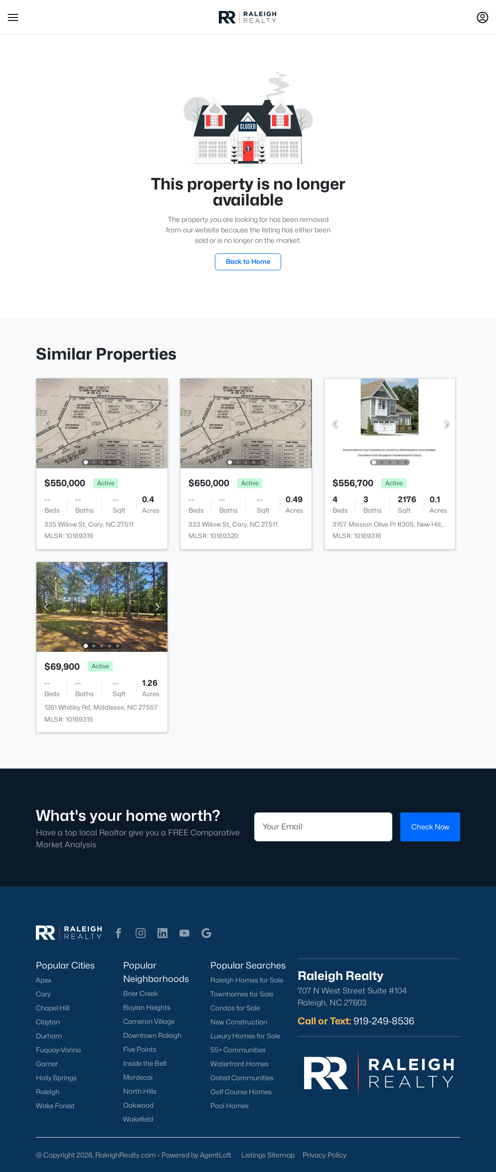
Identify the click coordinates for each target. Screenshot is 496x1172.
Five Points (140, 1049)
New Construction (238, 1022)
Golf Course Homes (241, 1092)
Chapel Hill (52, 1008)
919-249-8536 (383, 1021)
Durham (49, 1036)
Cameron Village (148, 1021)
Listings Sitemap (268, 1155)
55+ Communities (238, 1050)
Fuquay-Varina (58, 1050)
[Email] (323, 826)
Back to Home (248, 261)
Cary (43, 994)
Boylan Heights (146, 1007)
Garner (47, 1064)
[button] (13, 17)
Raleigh (47, 1092)
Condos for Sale (235, 1008)
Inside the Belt (145, 1063)
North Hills (140, 1091)
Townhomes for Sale (241, 994)
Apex (43, 980)
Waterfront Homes (239, 1064)
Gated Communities (242, 1078)
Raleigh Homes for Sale (246, 980)
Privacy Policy (324, 1155)
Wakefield (138, 1119)
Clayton (48, 1022)
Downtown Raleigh (152, 1035)
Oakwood (138, 1105)
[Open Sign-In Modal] (482, 17)
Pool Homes (229, 1106)
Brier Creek (140, 993)
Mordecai (138, 1077)
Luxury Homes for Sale (245, 1036)
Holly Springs (56, 1078)
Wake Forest (55, 1106)
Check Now (430, 826)
